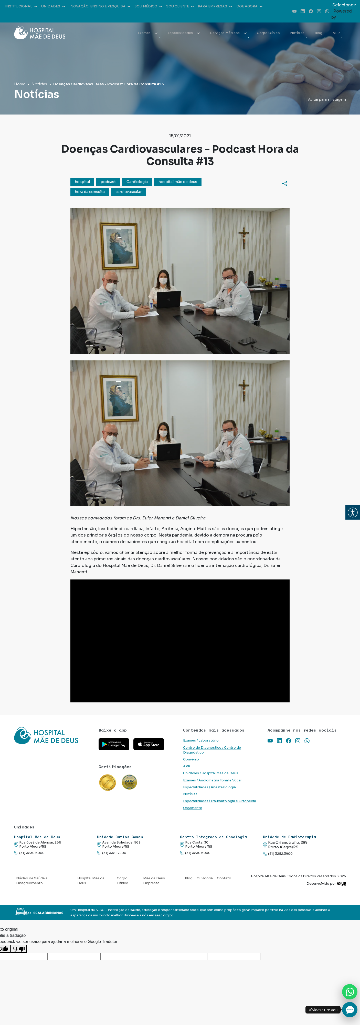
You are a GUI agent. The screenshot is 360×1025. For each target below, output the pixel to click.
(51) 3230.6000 (29, 853)
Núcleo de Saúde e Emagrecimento (32, 880)
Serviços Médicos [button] (228, 33)
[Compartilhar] (285, 183)
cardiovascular (128, 191)
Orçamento (192, 808)
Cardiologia (137, 181)
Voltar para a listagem (327, 99)
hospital (82, 181)
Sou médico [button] (148, 6)
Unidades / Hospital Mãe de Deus (210, 773)
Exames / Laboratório (201, 740)
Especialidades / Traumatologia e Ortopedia (219, 801)
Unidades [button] (53, 6)
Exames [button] (147, 33)
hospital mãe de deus (177, 181)
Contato (224, 878)
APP (336, 33)
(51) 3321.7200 (111, 853)
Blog (318, 33)
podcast (108, 181)
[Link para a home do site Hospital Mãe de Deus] (53, 735)
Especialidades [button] (184, 33)
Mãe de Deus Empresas (154, 880)
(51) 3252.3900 (278, 854)
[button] (352, 512)
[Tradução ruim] (18, 949)
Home (19, 84)
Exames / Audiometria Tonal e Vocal (212, 780)
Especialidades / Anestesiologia (209, 787)
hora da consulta (90, 191)
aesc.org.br (164, 915)
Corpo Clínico (268, 33)
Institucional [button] (21, 6)
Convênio (191, 759)
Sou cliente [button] (180, 6)
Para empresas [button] (215, 6)
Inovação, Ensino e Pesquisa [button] (99, 6)
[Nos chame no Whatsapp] (349, 991)
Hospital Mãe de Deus (90, 880)
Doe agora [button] (249, 6)
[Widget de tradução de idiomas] (344, 5)
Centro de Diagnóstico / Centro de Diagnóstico (212, 750)
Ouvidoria (205, 878)
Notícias (297, 33)
